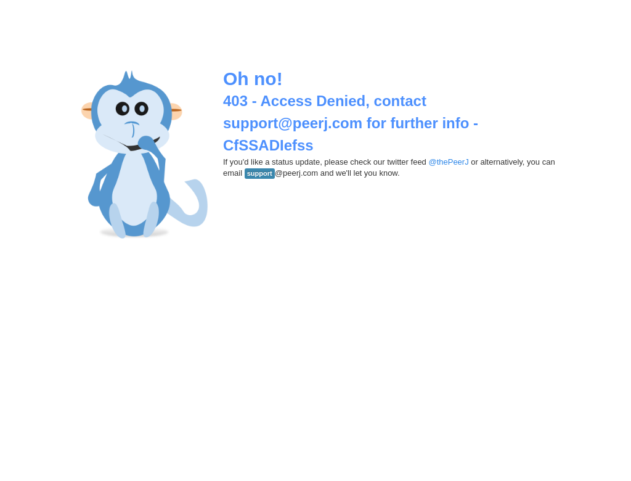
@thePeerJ (448, 161)
